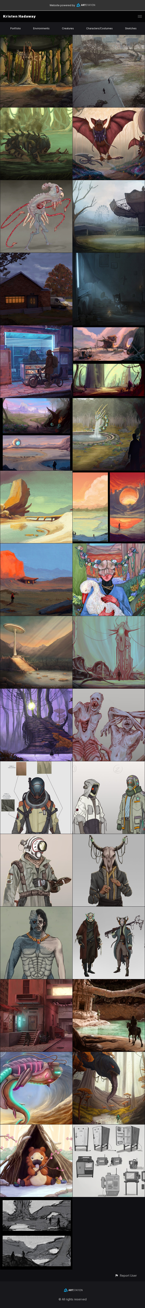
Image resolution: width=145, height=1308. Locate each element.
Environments (41, 28)
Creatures (68, 28)
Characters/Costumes (99, 28)
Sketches (131, 28)
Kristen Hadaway (19, 16)
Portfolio (15, 28)
